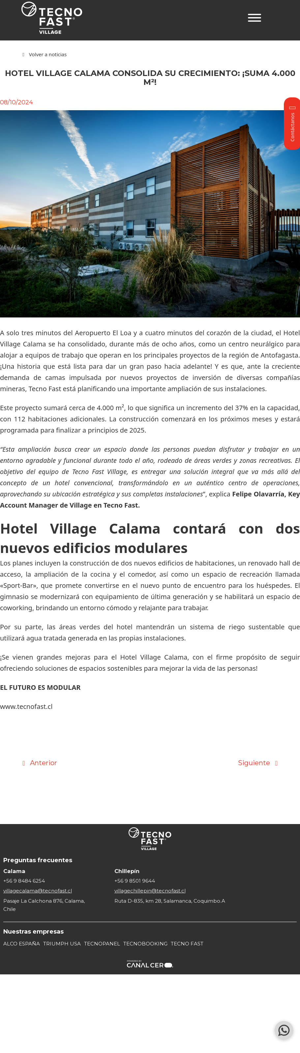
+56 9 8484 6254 (24, 881)
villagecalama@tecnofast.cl (37, 891)
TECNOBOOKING (145, 943)
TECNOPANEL (102, 943)
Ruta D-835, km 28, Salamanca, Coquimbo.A (169, 901)
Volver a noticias (48, 54)
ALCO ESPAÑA (21, 943)
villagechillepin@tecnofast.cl (150, 891)
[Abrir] (254, 18)
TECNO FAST (187, 943)
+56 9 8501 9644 (134, 881)
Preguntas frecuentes (37, 860)
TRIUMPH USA (62, 943)
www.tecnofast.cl (26, 706)
